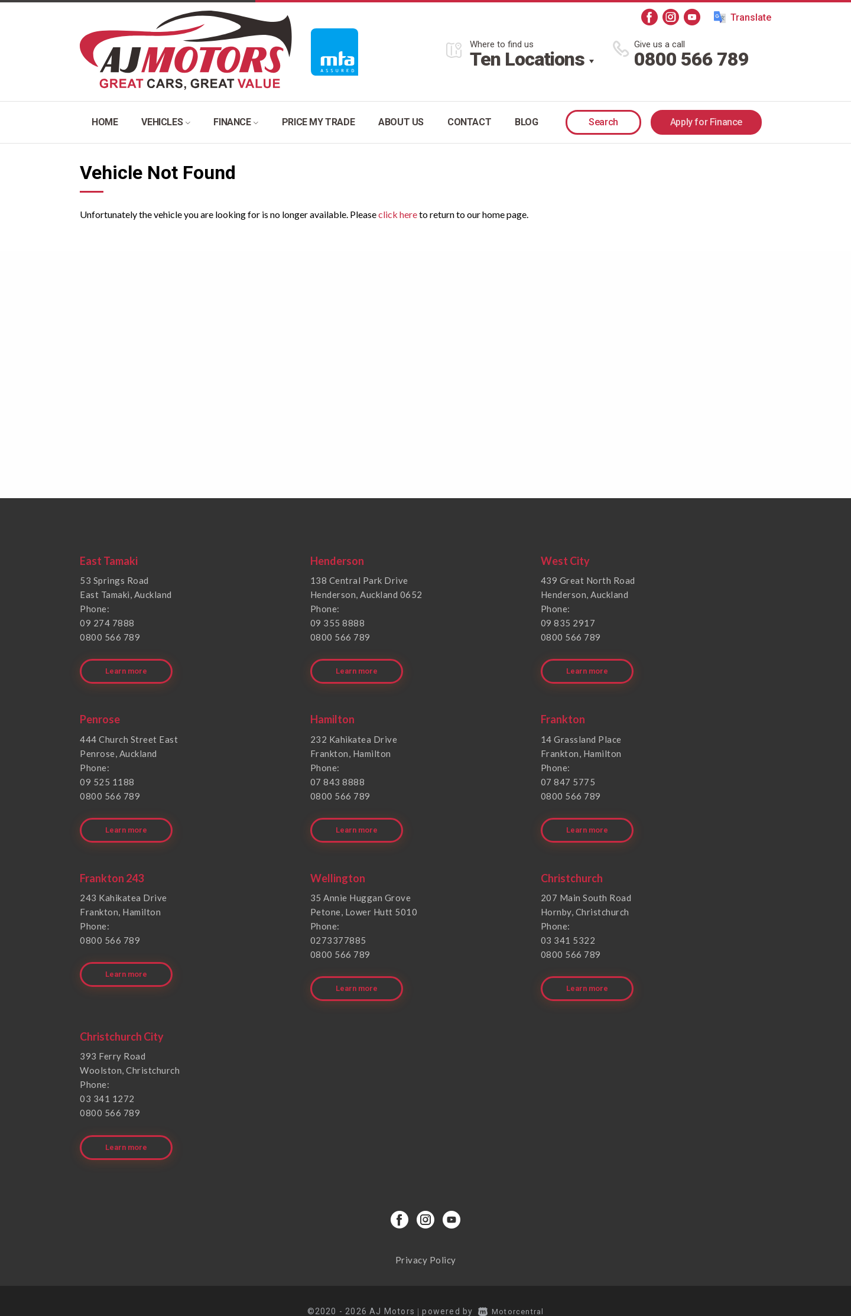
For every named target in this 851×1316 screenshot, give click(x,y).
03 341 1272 (107, 1082)
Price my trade (318, 122)
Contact (469, 122)
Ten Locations (527, 59)
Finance (235, 122)
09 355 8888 (337, 623)
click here (397, 214)
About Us (401, 122)
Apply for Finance (706, 122)
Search (603, 122)
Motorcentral (511, 1289)
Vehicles (165, 122)
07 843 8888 (337, 776)
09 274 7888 (107, 623)
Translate (742, 17)
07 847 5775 (568, 776)
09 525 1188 (107, 776)
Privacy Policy (425, 1238)
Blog (526, 122)
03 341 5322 (568, 929)
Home (105, 122)
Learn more (128, 666)
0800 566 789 (691, 59)
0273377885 (338, 929)
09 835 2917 (568, 623)
